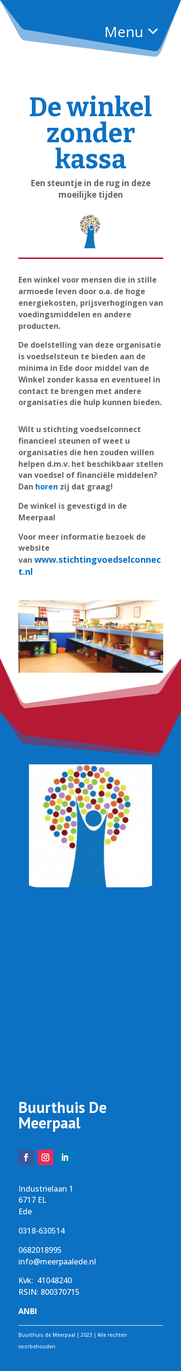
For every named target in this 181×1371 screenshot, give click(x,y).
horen (46, 486)
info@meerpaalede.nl (57, 1261)
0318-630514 (41, 1230)
